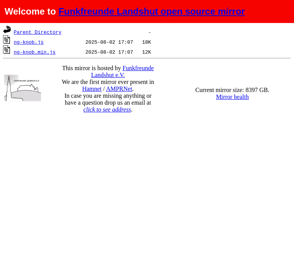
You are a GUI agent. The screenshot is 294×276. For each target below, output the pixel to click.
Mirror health (232, 97)
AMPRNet (119, 88)
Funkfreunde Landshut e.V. (122, 71)
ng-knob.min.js (35, 51)
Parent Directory (38, 31)
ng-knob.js (29, 41)
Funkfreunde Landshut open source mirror (152, 11)
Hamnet (92, 88)
